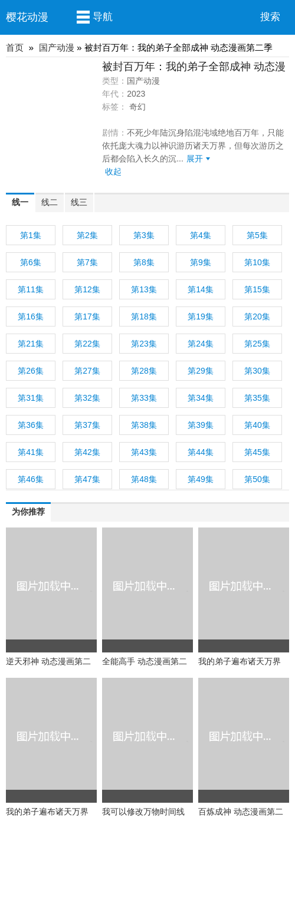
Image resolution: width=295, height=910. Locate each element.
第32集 (87, 398)
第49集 (201, 479)
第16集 (31, 316)
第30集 (257, 370)
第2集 (87, 235)
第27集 (87, 370)
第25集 (257, 343)
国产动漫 (56, 47)
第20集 (257, 316)
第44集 (201, 452)
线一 (20, 202)
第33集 (144, 398)
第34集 (201, 398)
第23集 (144, 343)
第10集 (257, 262)
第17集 (87, 316)
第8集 (144, 262)
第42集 (87, 452)
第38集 (144, 425)
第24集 (201, 343)
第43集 (144, 452)
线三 (79, 202)
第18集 (144, 316)
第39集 (201, 425)
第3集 (144, 235)
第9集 (200, 262)
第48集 (144, 479)
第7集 (87, 262)
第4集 (200, 235)
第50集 (257, 479)
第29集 (201, 370)
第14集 (201, 289)
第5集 (257, 235)
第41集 (31, 452)
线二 (49, 202)
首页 (15, 47)
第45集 (257, 452)
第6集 (30, 262)
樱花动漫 (27, 17)
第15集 (257, 289)
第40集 (257, 425)
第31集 (31, 398)
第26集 (31, 370)
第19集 (201, 316)
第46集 (31, 479)
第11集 (31, 289)
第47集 (87, 479)
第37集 (87, 425)
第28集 (144, 370)
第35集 (257, 398)
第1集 (30, 235)
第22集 (87, 343)
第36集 (31, 425)
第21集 (31, 343)
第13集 (144, 289)
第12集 (87, 289)
